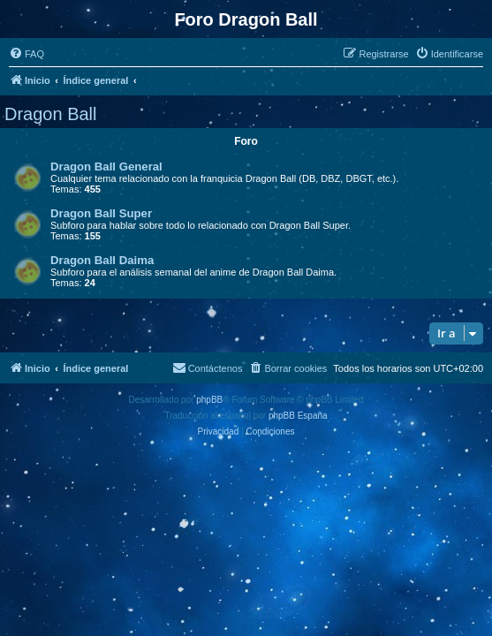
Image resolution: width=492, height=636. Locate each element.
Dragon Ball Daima (102, 260)
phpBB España (298, 415)
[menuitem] (26, 53)
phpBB (209, 400)
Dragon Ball (50, 114)
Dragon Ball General (106, 166)
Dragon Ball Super (101, 213)
